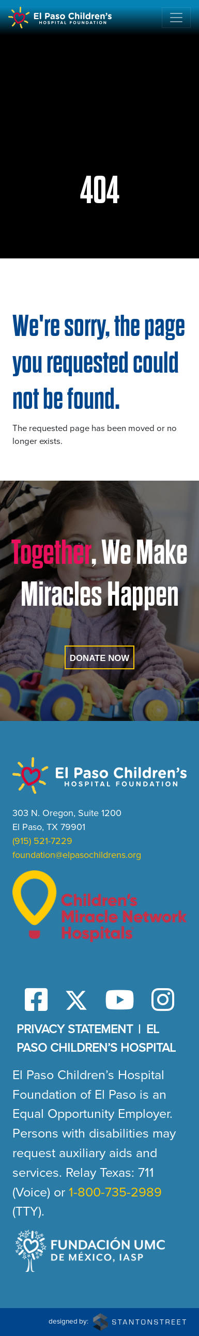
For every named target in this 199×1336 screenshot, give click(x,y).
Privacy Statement (75, 1029)
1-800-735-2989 (115, 1192)
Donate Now (99, 658)
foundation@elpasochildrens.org (76, 855)
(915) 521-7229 (42, 841)
